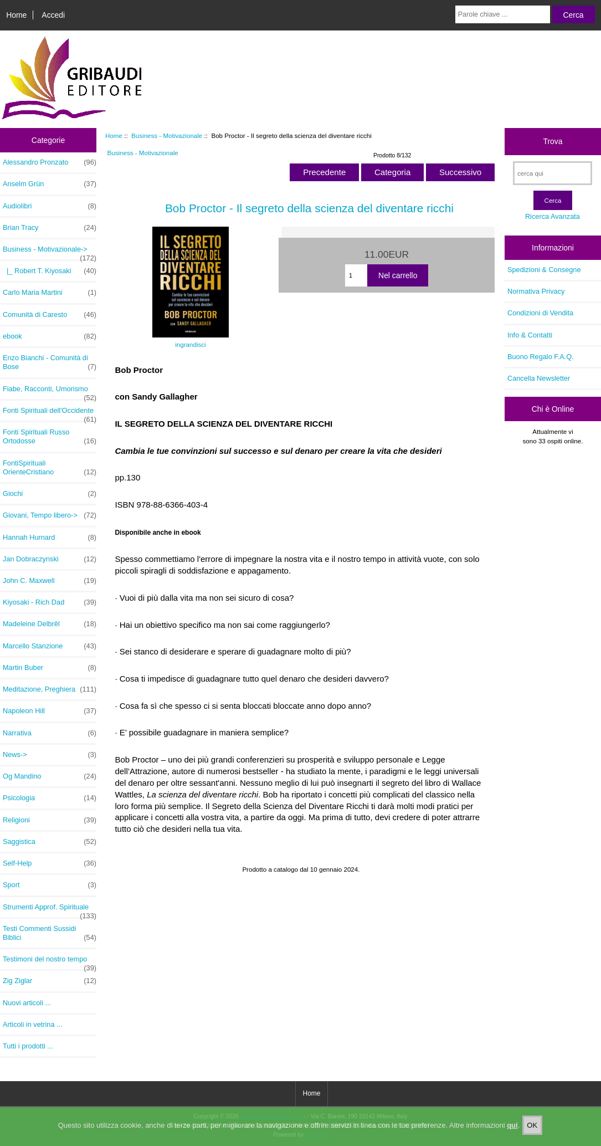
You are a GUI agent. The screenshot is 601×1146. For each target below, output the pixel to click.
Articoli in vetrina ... (33, 1024)
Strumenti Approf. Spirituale (49, 910)
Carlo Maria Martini (49, 292)
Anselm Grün (49, 184)
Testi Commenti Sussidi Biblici (49, 933)
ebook (49, 336)
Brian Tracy (49, 227)
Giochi (49, 493)
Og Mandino (49, 776)
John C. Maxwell (49, 580)
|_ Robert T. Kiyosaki (49, 271)
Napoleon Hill (49, 711)
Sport (49, 885)
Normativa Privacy (535, 291)
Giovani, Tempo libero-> (49, 515)
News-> (49, 754)
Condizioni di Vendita (540, 313)
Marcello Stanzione (49, 646)
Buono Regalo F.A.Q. (540, 356)
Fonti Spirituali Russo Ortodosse (49, 437)
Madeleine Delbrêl (49, 624)
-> (49, 252)
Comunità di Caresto (49, 314)
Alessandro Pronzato (49, 162)
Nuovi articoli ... (27, 1003)
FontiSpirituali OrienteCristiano (49, 468)
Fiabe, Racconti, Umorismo (49, 392)
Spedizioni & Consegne (544, 269)
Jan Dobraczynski (49, 559)
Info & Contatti (529, 335)
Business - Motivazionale (166, 135)
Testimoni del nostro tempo (49, 962)
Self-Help (49, 863)
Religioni (49, 820)
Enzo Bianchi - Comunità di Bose (49, 362)
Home (16, 15)
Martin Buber (49, 667)
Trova (552, 141)
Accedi (53, 15)
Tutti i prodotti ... (28, 1046)
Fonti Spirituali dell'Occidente (49, 413)
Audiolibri (49, 206)
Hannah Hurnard (49, 537)
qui (512, 1128)
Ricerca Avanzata (552, 216)
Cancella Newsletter (538, 378)
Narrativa (49, 733)
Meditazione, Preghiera (49, 689)
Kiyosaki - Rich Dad (49, 602)
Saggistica (49, 841)
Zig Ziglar (49, 980)
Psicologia (49, 798)
